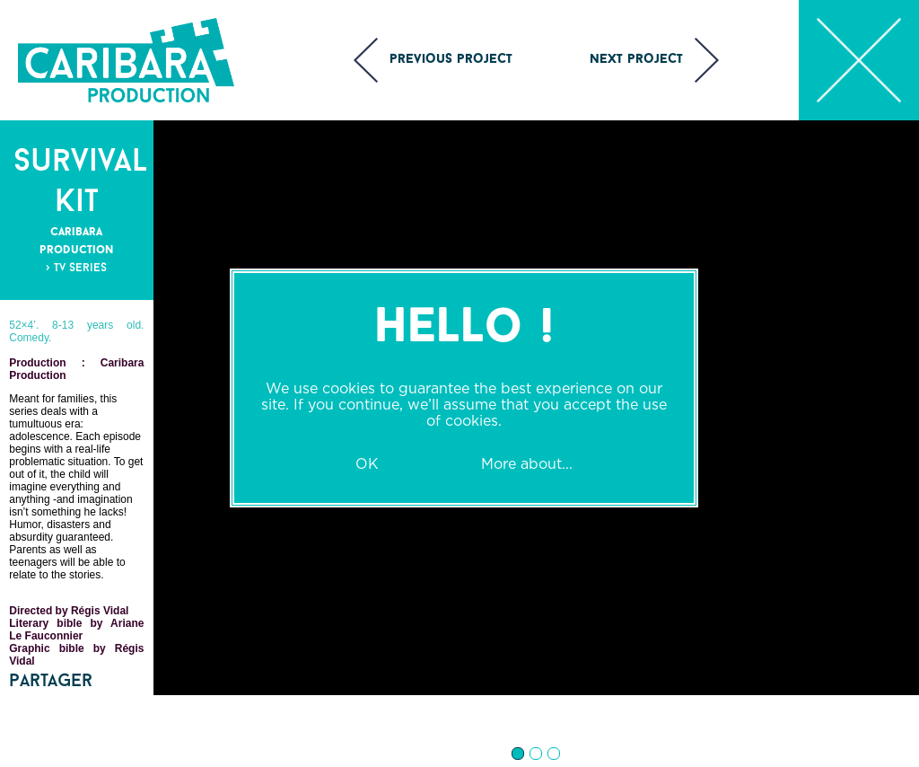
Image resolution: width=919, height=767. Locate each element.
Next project (636, 59)
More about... (527, 463)
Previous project (450, 59)
